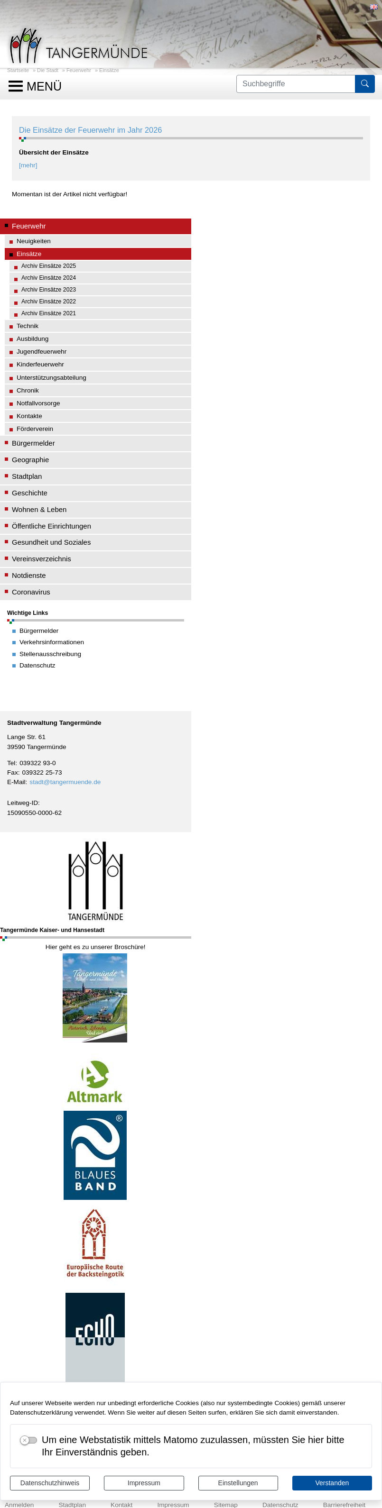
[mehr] (28, 165)
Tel (11, 763)
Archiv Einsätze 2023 (48, 289)
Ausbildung (32, 338)
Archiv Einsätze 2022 (48, 301)
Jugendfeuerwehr (41, 351)
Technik (27, 325)
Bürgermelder (33, 443)
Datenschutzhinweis (50, 1483)
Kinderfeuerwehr (40, 364)
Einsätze (109, 70)
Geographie (30, 460)
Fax (12, 772)
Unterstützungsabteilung (51, 377)
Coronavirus (31, 592)
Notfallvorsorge (38, 403)
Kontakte (29, 416)
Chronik (28, 390)
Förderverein (35, 428)
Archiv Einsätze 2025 (48, 266)
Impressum (144, 1483)
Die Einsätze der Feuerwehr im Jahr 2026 (90, 130)
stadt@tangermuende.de (65, 782)
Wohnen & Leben (39, 509)
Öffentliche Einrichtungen (51, 526)
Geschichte (29, 493)
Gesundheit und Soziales (51, 542)
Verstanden (332, 1483)
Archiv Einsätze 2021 (48, 313)
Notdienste (29, 575)
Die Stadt (47, 70)
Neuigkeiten (34, 241)
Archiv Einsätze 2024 (48, 277)
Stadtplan (27, 476)
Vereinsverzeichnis (41, 559)
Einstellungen (238, 1483)
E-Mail (16, 782)
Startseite (18, 70)
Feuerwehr (78, 70)
